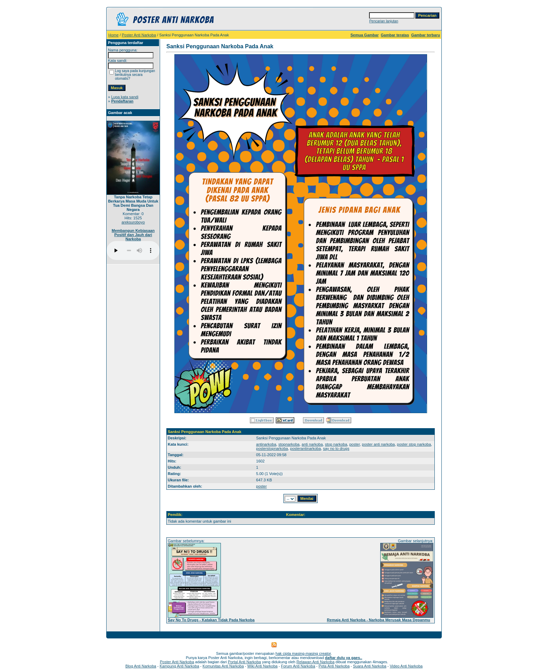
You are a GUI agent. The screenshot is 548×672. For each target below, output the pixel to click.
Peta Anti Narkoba (334, 666)
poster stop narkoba (414, 444)
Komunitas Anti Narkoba (223, 666)
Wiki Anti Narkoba (262, 666)
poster (354, 444)
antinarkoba (266, 444)
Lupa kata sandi (124, 97)
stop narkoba (336, 444)
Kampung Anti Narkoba (179, 666)
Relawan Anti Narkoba (315, 662)
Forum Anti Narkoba (298, 666)
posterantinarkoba (305, 448)
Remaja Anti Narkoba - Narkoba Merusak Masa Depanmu (378, 620)
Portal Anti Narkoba (244, 662)
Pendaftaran (122, 101)
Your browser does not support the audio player (133, 250)
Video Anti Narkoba (406, 666)
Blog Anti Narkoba (140, 666)
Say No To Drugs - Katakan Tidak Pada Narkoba (211, 620)
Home (113, 35)
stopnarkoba (289, 444)
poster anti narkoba (378, 444)
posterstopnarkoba (272, 448)
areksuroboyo (133, 222)
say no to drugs (336, 448)
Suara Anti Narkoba (369, 666)
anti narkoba (312, 444)
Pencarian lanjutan (383, 21)
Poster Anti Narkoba (139, 35)
